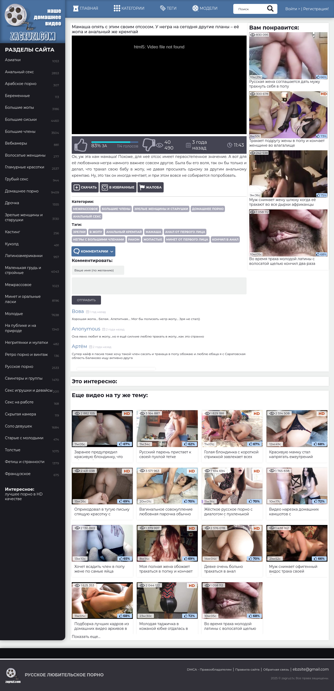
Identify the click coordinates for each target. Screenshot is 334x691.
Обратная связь (276, 669)
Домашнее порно (208, 209)
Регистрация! (316, 9)
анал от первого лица (185, 232)
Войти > (292, 9)
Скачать (85, 187)
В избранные (118, 187)
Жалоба (151, 187)
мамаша (153, 232)
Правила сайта (247, 669)
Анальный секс (87, 216)
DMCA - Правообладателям (209, 669)
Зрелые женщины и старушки (161, 209)
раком (134, 239)
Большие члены (116, 209)
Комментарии (93, 251)
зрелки (79, 232)
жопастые (153, 239)
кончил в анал (225, 239)
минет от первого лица (187, 239)
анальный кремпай (124, 232)
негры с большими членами (98, 239)
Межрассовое (85, 209)
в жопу (96, 232)
